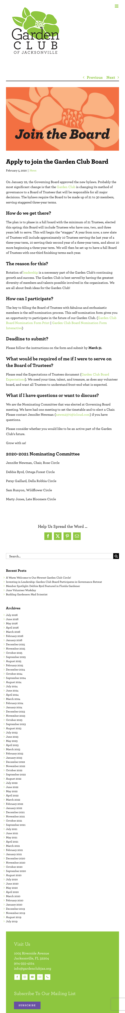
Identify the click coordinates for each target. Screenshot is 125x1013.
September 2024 (16, 678)
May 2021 (11, 837)
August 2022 (13, 778)
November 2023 (15, 715)
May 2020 (12, 887)
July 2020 (12, 879)
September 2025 (16, 657)
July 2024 (12, 686)
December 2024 (15, 669)
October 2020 (14, 867)
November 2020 (15, 862)
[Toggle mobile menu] (117, 6)
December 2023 (15, 711)
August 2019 (13, 917)
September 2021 (16, 825)
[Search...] (59, 556)
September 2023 (16, 724)
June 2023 (12, 736)
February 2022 (14, 804)
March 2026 (13, 631)
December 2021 (15, 812)
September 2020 (16, 871)
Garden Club (66, 187)
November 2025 (15, 648)
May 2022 (12, 791)
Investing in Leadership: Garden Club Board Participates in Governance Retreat (54, 582)
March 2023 (13, 749)
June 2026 (12, 619)
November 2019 (15, 913)
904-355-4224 (24, 963)
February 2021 (14, 850)
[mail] (40, 977)
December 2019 (15, 908)
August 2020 (14, 875)
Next (110, 77)
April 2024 (12, 694)
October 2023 (14, 720)
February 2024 (14, 703)
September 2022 (16, 774)
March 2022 (13, 799)
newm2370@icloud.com (73, 414)
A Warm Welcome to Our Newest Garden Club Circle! (38, 577)
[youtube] (32, 977)
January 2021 (14, 854)
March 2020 (13, 896)
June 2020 (12, 883)
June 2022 (12, 787)
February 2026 (14, 636)
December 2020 (15, 858)
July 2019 (11, 921)
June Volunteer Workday (21, 590)
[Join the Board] (62, 119)
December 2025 (15, 644)
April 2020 (12, 892)
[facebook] (17, 977)
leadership (30, 272)
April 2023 (12, 745)
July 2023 (12, 732)
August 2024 (13, 682)
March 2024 (13, 699)
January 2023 (14, 757)
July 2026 (12, 615)
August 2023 (13, 728)
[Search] (116, 556)
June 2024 (12, 690)
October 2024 (14, 673)
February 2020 (14, 900)
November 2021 (15, 816)
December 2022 (15, 762)
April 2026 (12, 627)
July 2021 (11, 829)
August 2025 (13, 661)
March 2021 (13, 846)
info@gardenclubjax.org (32, 968)
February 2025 (14, 665)
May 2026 (12, 623)
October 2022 (14, 770)
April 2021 (12, 841)
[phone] (47, 977)
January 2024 (14, 707)
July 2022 (12, 783)
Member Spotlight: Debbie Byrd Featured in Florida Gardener (43, 586)
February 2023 (14, 753)
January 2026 (14, 640)
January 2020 (14, 904)
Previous (95, 77)
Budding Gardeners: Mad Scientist (27, 594)
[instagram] (25, 977)
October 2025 (14, 652)
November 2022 (15, 766)
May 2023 (12, 741)
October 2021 (14, 820)
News (33, 170)
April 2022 (12, 795)
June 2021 (12, 833)
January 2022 (14, 808)
